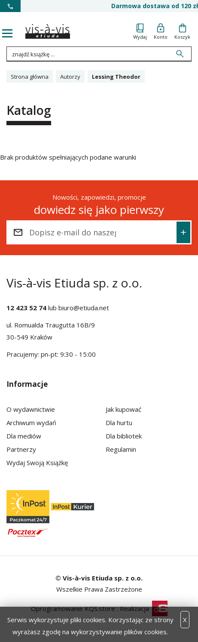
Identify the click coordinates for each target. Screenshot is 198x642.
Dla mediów (23, 436)
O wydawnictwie (30, 409)
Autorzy (70, 76)
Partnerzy (21, 449)
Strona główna (30, 76)
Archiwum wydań (31, 422)
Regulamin (121, 449)
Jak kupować (123, 409)
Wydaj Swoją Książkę (37, 462)
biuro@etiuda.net (83, 307)
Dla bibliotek (124, 436)
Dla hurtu (119, 422)
